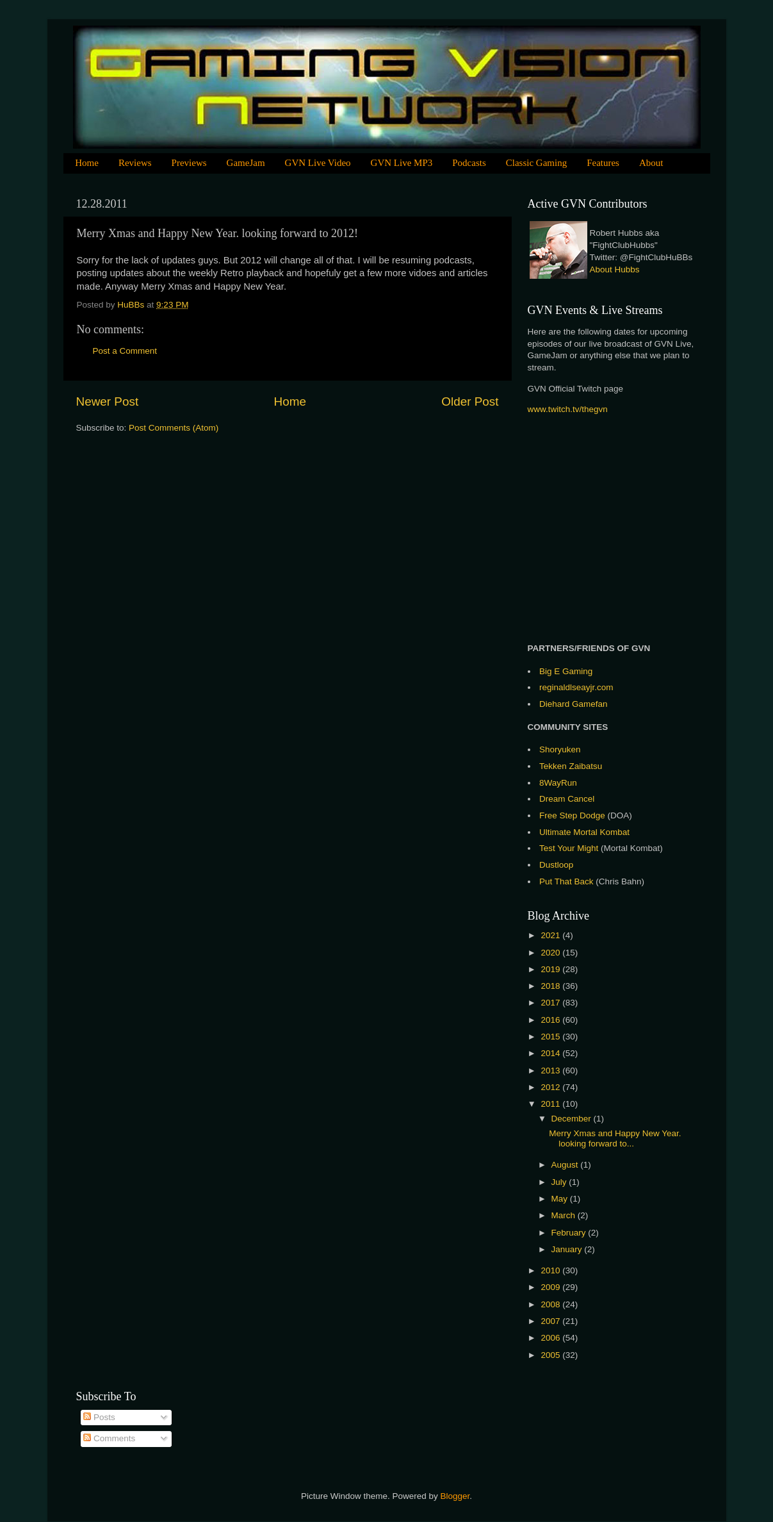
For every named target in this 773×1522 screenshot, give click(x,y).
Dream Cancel (566, 799)
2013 (551, 1070)
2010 (551, 1270)
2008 (551, 1304)
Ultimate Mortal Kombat (584, 832)
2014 (551, 1053)
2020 (551, 952)
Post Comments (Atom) (173, 428)
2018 (551, 986)
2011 (551, 1104)
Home (87, 163)
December (572, 1118)
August (566, 1165)
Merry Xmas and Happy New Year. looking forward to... (615, 1138)
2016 (551, 1020)
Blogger (455, 1496)
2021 (551, 935)
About (651, 163)
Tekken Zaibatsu (570, 766)
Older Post (469, 401)
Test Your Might (568, 848)
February (570, 1232)
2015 (551, 1036)
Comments (109, 1438)
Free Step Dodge (572, 815)
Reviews (135, 163)
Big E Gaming (565, 671)
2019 (551, 969)
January (568, 1249)
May (560, 1199)
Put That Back (567, 881)
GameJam (246, 163)
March (564, 1215)
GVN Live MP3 (402, 163)
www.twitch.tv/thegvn (568, 409)
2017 (551, 1002)
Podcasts (469, 163)
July (560, 1182)
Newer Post (107, 401)
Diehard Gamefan (573, 704)
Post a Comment (125, 351)
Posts (99, 1417)
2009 (551, 1287)
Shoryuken (560, 749)
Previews (189, 163)
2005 (551, 1355)
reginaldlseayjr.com (576, 687)
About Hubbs (615, 269)
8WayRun (558, 783)
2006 (551, 1338)
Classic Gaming (536, 163)
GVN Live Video (318, 163)
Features (603, 163)
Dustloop (556, 865)
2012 (551, 1087)
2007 (551, 1321)
